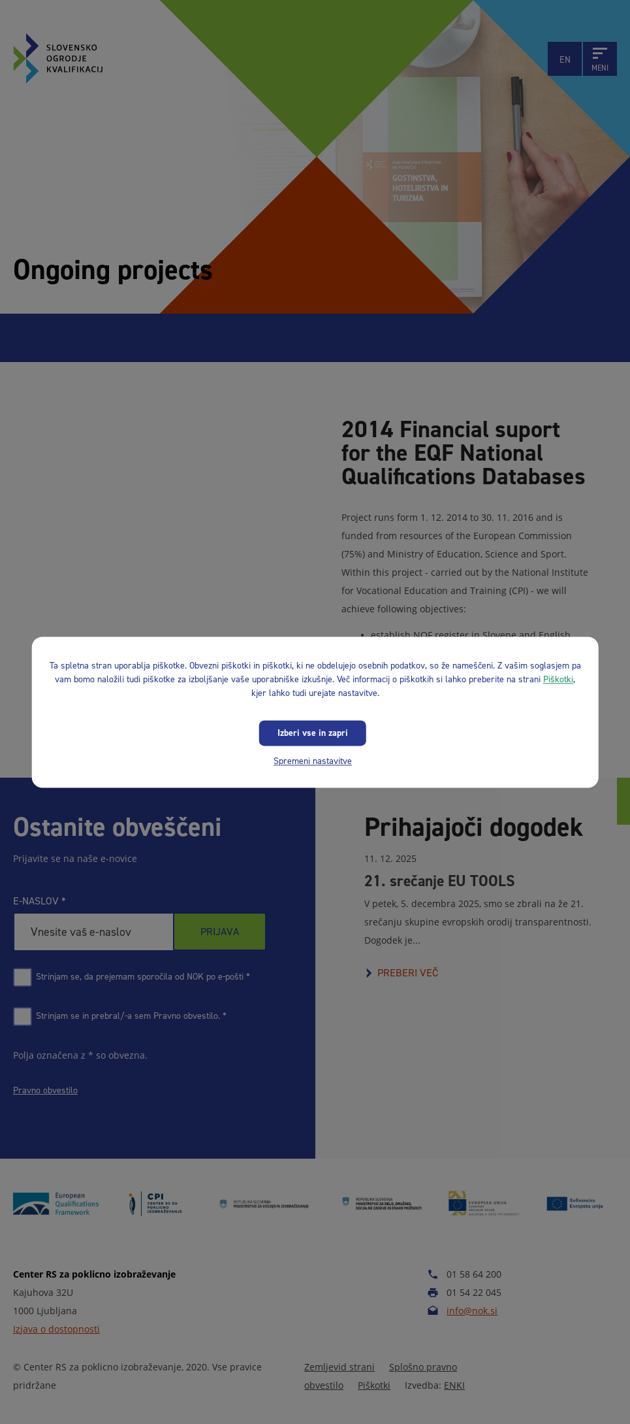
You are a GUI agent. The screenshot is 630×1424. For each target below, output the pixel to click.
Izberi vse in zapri (312, 733)
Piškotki (558, 679)
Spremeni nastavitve (313, 761)
